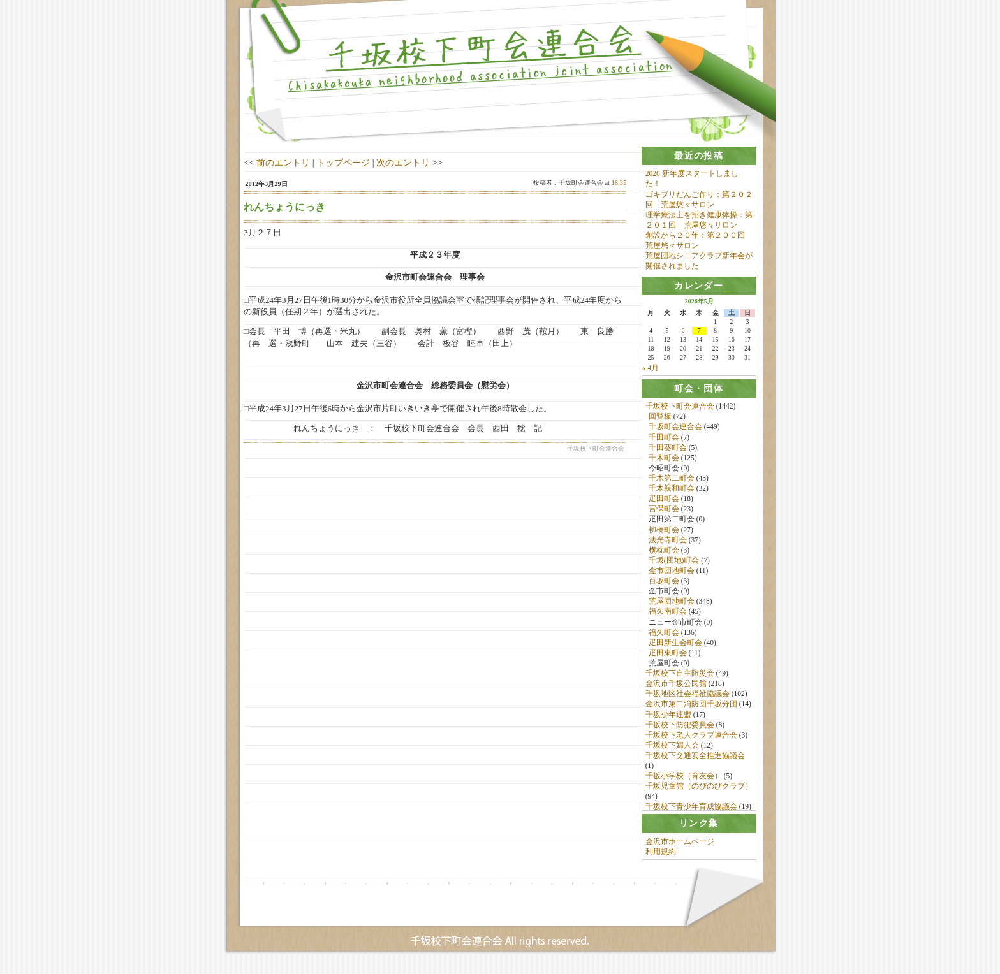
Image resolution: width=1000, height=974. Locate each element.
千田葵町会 (668, 450)
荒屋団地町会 (672, 603)
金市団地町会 (672, 573)
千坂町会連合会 (675, 429)
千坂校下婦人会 (672, 748)
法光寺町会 (668, 542)
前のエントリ (283, 162)
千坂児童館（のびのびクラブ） (699, 788)
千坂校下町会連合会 (679, 408)
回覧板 (660, 419)
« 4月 (650, 370)
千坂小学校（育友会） (683, 778)
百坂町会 (664, 583)
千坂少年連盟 (668, 717)
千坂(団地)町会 (674, 563)
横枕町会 (664, 552)
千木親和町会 (672, 491)
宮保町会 (664, 511)
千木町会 (664, 460)
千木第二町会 (672, 480)
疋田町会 (664, 501)
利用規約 (660, 858)
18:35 (619, 182)
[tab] (699, 156)
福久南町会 (668, 614)
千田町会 (664, 440)
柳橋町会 (664, 532)
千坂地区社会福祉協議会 (687, 696)
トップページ (343, 162)
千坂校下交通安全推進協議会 (695, 758)
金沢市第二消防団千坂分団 (691, 706)
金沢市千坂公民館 (676, 686)
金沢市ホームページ (679, 848)
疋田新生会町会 (675, 645)
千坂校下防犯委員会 (679, 727)
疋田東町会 (668, 655)
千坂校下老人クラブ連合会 (691, 737)
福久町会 (664, 635)
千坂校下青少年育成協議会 (691, 809)
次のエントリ (403, 162)
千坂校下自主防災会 (679, 676)
